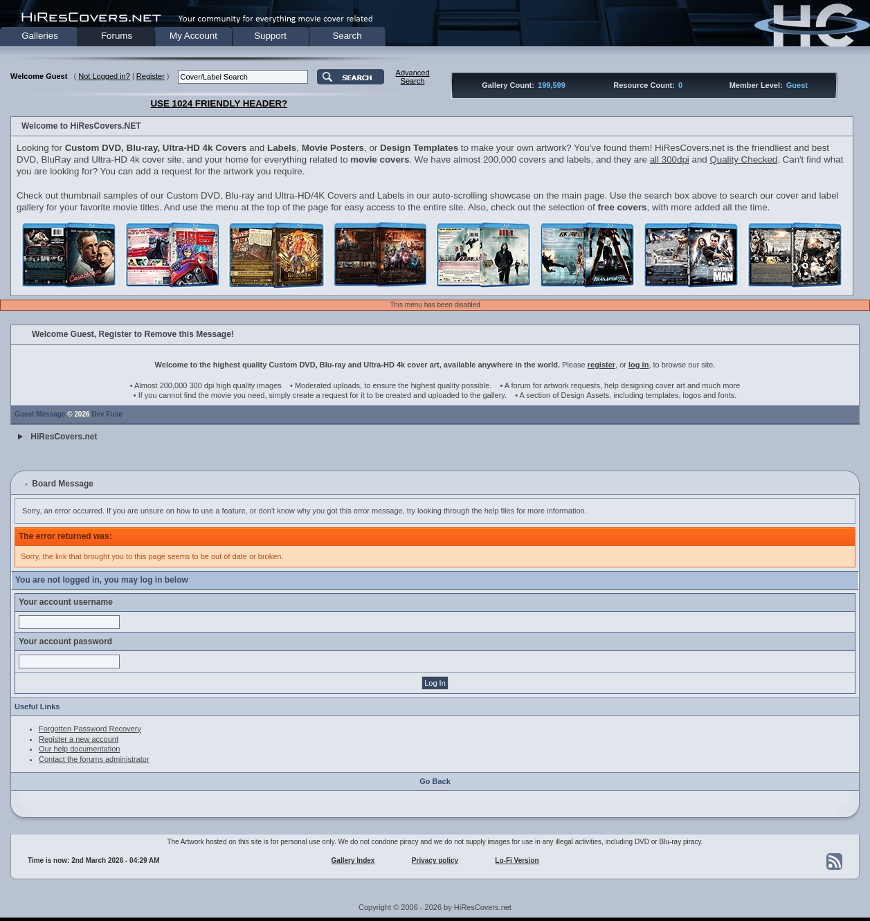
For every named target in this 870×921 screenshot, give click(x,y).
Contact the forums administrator (94, 759)
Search (346, 35)
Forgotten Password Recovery (90, 728)
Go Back (435, 781)
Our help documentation (79, 749)
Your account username (66, 602)
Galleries (39, 35)
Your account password (65, 641)
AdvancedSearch (413, 77)
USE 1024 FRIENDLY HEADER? (218, 103)
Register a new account (78, 739)
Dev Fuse (106, 414)
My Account (193, 35)
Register (150, 76)
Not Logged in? (104, 76)
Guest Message (40, 414)
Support (270, 35)
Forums (116, 35)
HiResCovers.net (63, 436)
